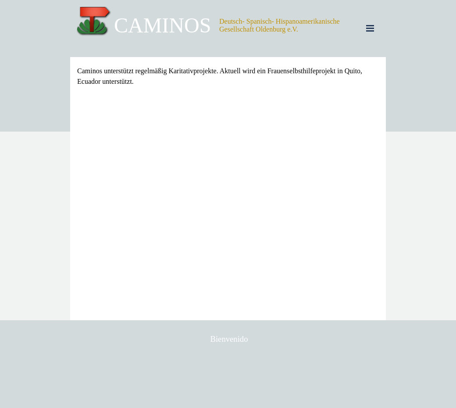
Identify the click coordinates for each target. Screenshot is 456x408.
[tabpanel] (228, 76)
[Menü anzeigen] (370, 28)
